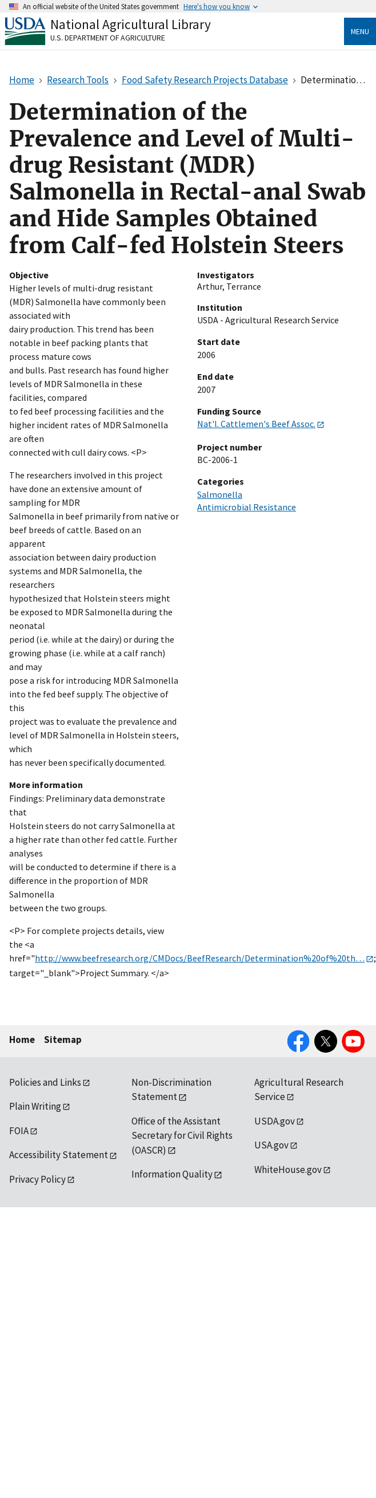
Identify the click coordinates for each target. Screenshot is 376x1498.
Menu (360, 31)
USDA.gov (274, 1121)
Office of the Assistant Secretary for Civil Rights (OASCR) (182, 1135)
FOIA (19, 1130)
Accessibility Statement (58, 1154)
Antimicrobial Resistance (246, 507)
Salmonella (219, 494)
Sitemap (63, 1039)
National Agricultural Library (130, 24)
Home (22, 1039)
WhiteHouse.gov (288, 1169)
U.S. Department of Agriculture (107, 38)
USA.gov (271, 1145)
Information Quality (172, 1174)
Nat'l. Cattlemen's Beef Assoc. (256, 423)
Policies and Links (45, 1082)
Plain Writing (35, 1106)
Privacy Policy (37, 1179)
